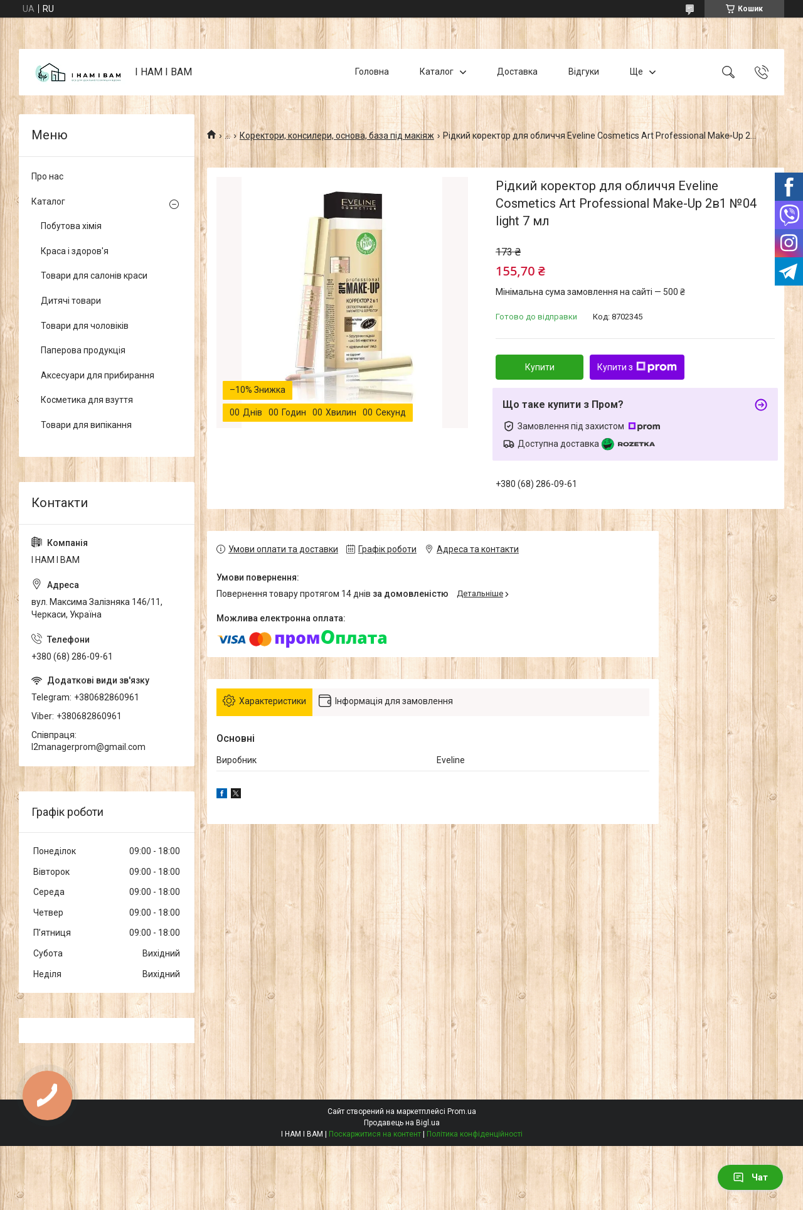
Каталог (437, 72)
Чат (750, 1177)
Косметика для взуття (87, 400)
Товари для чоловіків (85, 326)
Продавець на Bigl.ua (402, 1122)
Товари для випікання (86, 425)
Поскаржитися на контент (375, 1134)
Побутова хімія (71, 226)
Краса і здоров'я (75, 251)
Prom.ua (461, 1111)
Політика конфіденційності (475, 1134)
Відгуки (583, 72)
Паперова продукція (83, 350)
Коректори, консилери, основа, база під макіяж (337, 136)
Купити (540, 367)
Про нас (47, 176)
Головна (372, 72)
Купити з (637, 367)
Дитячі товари (71, 301)
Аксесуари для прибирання (97, 375)
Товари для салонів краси (94, 275)
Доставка (517, 72)
